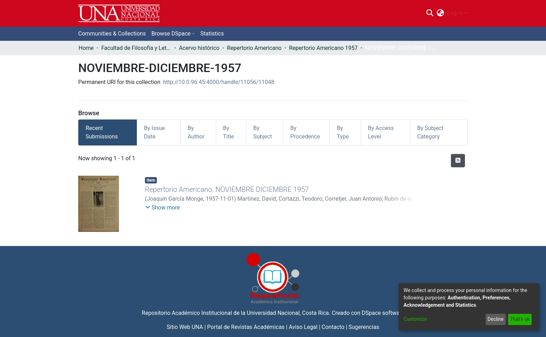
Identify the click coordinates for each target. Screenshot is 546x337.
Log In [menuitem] (455, 13)
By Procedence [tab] (305, 132)
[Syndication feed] (458, 160)
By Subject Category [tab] (430, 132)
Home (86, 48)
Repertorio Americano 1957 (323, 48)
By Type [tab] (343, 132)
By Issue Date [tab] (154, 132)
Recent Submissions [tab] (102, 132)
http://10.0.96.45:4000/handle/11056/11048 (218, 82)
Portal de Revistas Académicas (246, 327)
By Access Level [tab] (381, 132)
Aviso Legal (303, 327)
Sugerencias (363, 327)
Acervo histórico (199, 48)
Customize (415, 319)
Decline (495, 319)
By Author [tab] (196, 132)
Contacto (333, 327)
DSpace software (383, 313)
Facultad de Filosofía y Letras (136, 48)
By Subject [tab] (262, 132)
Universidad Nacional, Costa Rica (288, 313)
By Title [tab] (228, 132)
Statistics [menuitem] (212, 33)
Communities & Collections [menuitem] (112, 33)
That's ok (520, 319)
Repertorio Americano (254, 48)
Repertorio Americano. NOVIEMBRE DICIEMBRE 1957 (227, 189)
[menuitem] (440, 13)
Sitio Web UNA (185, 327)
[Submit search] (429, 13)
